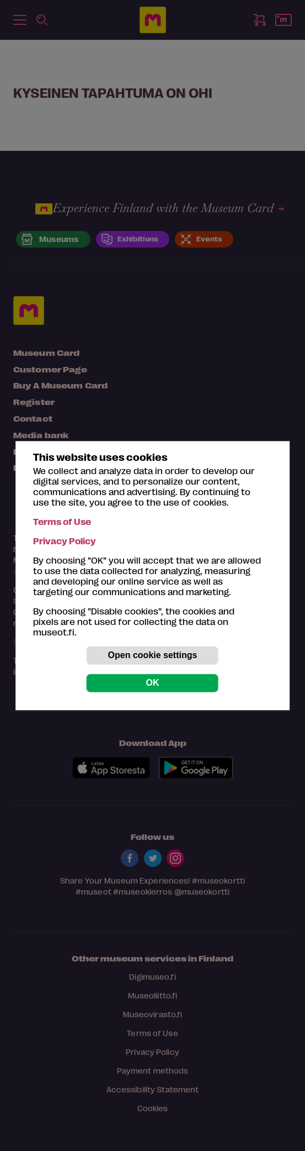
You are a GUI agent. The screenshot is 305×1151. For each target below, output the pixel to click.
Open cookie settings (152, 655)
